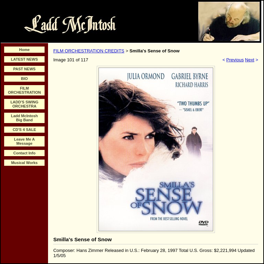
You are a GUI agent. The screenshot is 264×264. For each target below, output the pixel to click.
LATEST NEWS (24, 59)
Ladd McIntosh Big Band (24, 118)
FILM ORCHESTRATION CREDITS (88, 50)
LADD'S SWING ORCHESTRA (24, 104)
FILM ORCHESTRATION (24, 90)
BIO (24, 79)
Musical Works (24, 163)
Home (24, 50)
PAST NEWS (24, 69)
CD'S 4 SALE (24, 130)
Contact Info (24, 153)
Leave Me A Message (24, 141)
